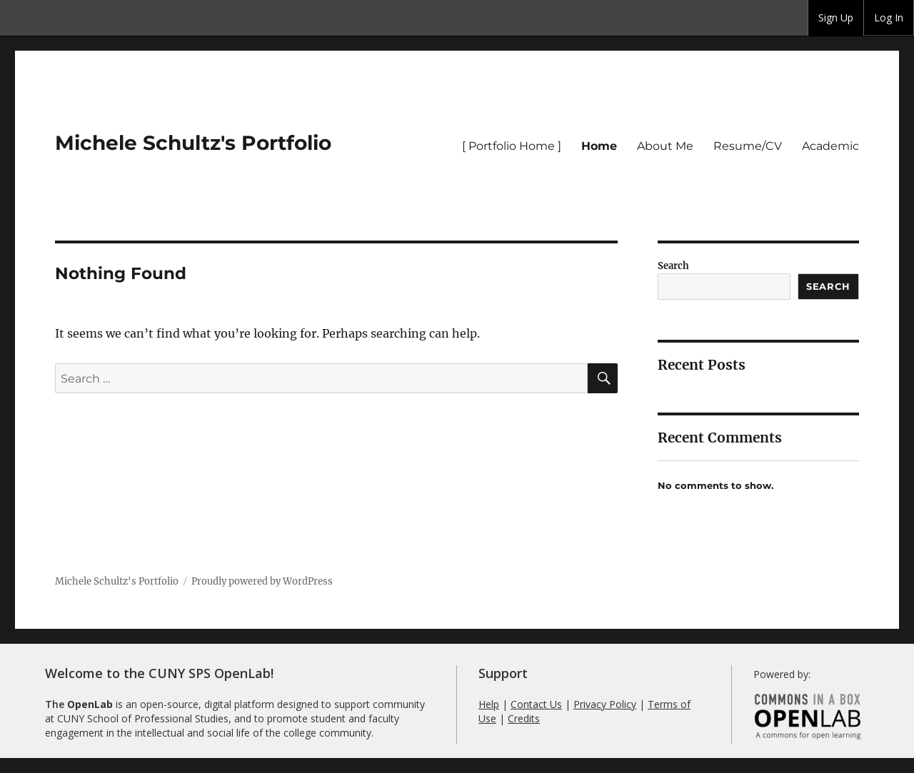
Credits (524, 718)
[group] (836, 18)
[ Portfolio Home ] (511, 146)
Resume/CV (747, 146)
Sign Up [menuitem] (835, 17)
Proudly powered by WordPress (262, 581)
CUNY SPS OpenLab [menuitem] (54, 18)
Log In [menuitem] (888, 17)
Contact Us (536, 704)
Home (599, 146)
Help (488, 704)
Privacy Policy (604, 704)
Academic (830, 146)
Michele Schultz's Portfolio (193, 143)
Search (673, 266)
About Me (665, 146)
